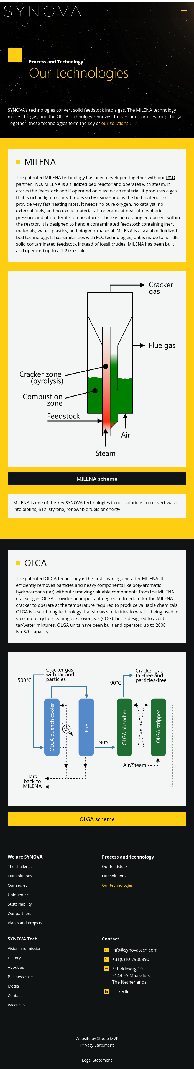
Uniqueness (18, 895)
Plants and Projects (25, 923)
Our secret (17, 885)
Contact (15, 996)
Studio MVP (107, 1038)
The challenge (20, 867)
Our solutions (20, 876)
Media (13, 986)
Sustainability (20, 904)
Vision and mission (25, 949)
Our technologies (117, 885)
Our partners (19, 914)
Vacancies (16, 1005)
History (14, 958)
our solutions (114, 123)
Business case (20, 977)
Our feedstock (114, 867)
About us (16, 967)
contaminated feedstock (115, 224)
